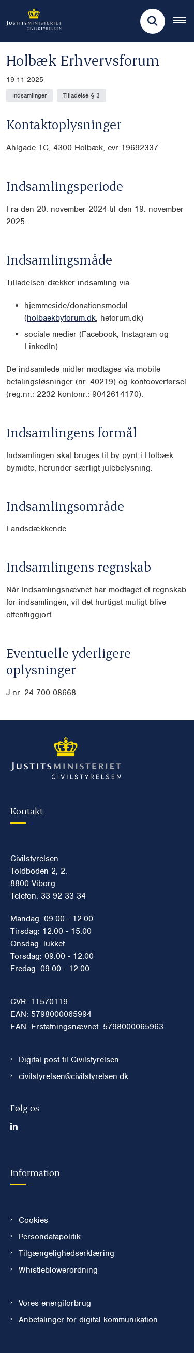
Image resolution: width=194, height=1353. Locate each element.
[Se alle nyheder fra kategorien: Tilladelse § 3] (81, 95)
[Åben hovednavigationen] (183, 21)
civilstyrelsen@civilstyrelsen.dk (73, 1076)
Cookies (33, 1220)
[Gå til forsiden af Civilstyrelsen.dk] (31, 21)
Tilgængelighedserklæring (66, 1253)
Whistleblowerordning (58, 1270)
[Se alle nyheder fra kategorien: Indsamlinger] (29, 95)
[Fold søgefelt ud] (152, 21)
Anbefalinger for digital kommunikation (88, 1320)
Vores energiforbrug (55, 1303)
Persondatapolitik (50, 1237)
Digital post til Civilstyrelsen (69, 1060)
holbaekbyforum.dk (61, 318)
